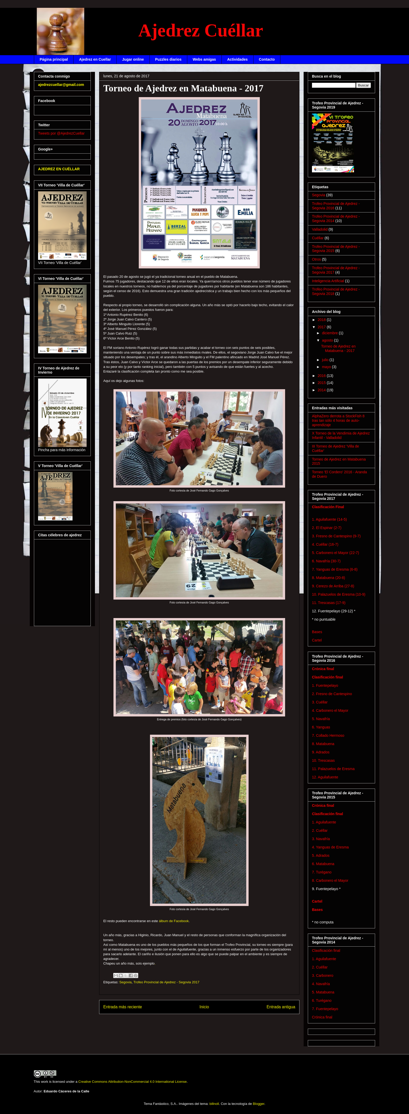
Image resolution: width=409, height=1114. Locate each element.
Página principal (54, 59)
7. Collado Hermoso (328, 735)
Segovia (125, 982)
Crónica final (323, 669)
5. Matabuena (323, 992)
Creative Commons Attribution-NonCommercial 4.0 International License (132, 1082)
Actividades (237, 59)
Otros (316, 259)
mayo (327, 367)
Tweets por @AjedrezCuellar (61, 133)
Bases (317, 632)
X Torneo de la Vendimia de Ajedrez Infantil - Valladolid (341, 435)
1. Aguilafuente (324, 822)
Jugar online (133, 59)
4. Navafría (321, 984)
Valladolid (320, 229)
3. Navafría (321, 839)
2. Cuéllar (320, 830)
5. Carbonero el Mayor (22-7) (335, 553)
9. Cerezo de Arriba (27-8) (333, 586)
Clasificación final (327, 677)
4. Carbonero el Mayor (330, 710)
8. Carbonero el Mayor (330, 880)
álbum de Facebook (174, 921)
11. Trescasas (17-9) (328, 603)
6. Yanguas (321, 727)
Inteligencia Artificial (328, 281)
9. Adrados (320, 752)
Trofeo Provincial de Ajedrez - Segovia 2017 (166, 982)
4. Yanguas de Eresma (330, 847)
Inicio (204, 1007)
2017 (322, 327)
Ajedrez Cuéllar (200, 30)
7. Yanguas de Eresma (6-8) (335, 569)
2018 (322, 320)
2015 (322, 383)
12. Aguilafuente (325, 777)
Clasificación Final (328, 507)
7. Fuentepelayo (325, 1009)
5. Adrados (320, 855)
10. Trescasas (323, 760)
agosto (328, 340)
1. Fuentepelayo (325, 685)
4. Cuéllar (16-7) (325, 544)
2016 (322, 376)
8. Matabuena (323, 744)
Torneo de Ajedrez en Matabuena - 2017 (338, 348)
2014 (322, 390)
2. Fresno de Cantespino (332, 694)
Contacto (267, 59)
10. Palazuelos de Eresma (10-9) (338, 594)
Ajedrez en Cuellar (95, 59)
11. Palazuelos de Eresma (333, 769)
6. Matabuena (323, 864)
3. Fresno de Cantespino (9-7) (336, 536)
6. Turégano (322, 1000)
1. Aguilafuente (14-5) (329, 519)
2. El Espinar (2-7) (326, 528)
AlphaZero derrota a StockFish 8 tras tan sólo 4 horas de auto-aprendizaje (338, 420)
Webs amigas (204, 59)
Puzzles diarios (168, 59)
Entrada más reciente (122, 1007)
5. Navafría (321, 719)
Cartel (317, 640)
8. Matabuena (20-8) (328, 578)
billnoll (214, 1104)
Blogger (258, 1104)
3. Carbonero (322, 975)
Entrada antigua (281, 1007)
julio (325, 360)
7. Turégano (322, 872)
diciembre (330, 333)
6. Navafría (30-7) (326, 561)
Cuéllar (317, 238)
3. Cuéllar (320, 702)
